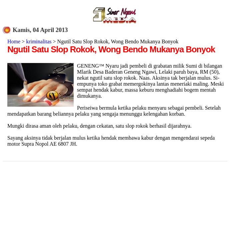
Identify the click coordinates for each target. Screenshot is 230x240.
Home (13, 41)
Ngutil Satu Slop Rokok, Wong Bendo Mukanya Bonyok (111, 49)
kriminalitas (38, 41)
